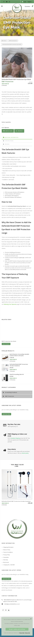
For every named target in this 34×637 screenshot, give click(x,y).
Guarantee (6, 557)
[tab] (17, 137)
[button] (19, 131)
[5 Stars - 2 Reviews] (17, 85)
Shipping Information (8, 547)
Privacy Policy (6, 554)
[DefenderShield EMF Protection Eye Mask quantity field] (3, 125)
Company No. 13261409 (9, 564)
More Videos (6, 344)
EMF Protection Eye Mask (9, 341)
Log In (25, 1)
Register (30, 1)
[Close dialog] (31, 619)
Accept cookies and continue (17, 629)
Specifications (8, 141)
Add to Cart (7, 131)
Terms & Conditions (8, 552)
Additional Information (10, 137)
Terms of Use (27, 632)
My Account (6, 562)
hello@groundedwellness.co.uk (12, 604)
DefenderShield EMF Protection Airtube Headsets (19, 364)
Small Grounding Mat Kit (17, 374)
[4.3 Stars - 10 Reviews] (19, 379)
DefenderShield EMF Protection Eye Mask (16, 79)
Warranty (5, 559)
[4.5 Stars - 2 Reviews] (21, 370)
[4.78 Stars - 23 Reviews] (21, 360)
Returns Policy (6, 549)
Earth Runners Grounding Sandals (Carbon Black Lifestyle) (19, 354)
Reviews (6, 144)
